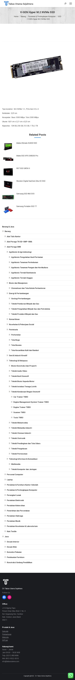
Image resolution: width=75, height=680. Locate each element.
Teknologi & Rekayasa (18, 361)
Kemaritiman (14, 319)
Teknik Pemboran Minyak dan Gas (25, 304)
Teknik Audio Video (19, 371)
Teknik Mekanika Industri (21, 428)
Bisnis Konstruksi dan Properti (23, 366)
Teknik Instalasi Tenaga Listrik (24, 387)
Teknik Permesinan (19, 454)
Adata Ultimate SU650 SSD (26, 143)
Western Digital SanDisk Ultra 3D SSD (30, 181)
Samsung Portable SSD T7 (26, 206)
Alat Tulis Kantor (14, 236)
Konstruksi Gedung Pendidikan (19, 562)
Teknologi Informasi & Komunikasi (23, 459)
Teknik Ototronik (18, 438)
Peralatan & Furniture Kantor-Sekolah (22, 485)
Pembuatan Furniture (15, 557)
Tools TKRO (18, 418)
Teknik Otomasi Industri (21, 433)
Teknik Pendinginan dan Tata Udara (25, 443)
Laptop (10, 480)
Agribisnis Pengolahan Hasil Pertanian (27, 257)
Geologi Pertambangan (20, 299)
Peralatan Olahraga (15, 516)
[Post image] (8, 146)
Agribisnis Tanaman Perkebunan (24, 262)
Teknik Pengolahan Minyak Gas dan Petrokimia (30, 309)
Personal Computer (15, 474)
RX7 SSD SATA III (23, 168)
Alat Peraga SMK (14, 247)
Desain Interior (13, 542)
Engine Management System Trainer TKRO (31, 402)
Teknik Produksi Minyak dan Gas (24, 314)
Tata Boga (15, 340)
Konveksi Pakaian (14, 552)
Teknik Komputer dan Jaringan (24, 469)
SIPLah (5, 640)
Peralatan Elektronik (15, 500)
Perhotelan (16, 335)
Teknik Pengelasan (19, 449)
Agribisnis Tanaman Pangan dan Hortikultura (29, 268)
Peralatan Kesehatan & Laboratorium (22, 526)
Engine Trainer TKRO (22, 407)
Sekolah (5, 631)
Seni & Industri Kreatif (18, 355)
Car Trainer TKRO (20, 397)
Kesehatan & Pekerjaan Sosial (21, 324)
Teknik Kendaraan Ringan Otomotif (25, 392)
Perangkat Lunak (14, 495)
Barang (8, 231)
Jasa (7, 537)
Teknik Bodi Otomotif (20, 376)
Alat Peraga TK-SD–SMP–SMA (19, 242)
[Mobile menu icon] (70, 3)
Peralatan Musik (13, 521)
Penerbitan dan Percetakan (18, 511)
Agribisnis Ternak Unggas (22, 278)
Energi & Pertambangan (19, 293)
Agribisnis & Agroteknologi (20, 252)
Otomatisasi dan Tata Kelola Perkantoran (28, 288)
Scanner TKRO (19, 412)
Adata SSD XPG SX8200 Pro (27, 156)
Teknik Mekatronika (19, 423)
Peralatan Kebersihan (16, 506)
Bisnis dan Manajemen (18, 283)
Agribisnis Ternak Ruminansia (23, 273)
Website (5, 637)
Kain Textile (12, 531)
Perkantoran (6, 634)
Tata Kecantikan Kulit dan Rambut (25, 350)
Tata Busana (16, 345)
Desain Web (12, 547)
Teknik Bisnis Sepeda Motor (22, 381)
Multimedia (15, 464)
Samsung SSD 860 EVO (25, 194)
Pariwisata (13, 330)
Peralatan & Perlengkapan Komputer (22, 490)
